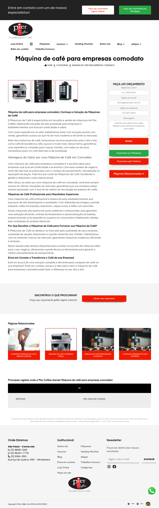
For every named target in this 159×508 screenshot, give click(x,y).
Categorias (62, 65)
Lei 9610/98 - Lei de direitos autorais (115, 422)
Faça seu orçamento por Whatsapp (135, 10)
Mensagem (128, 118)
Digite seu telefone (128, 108)
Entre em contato (20, 50)
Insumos (61, 45)
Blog (119, 45)
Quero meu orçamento (104, 299)
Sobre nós (105, 44)
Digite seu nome (129, 88)
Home (49, 65)
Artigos (135, 45)
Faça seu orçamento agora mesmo (98, 10)
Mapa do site (64, 473)
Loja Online (17, 44)
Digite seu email (128, 98)
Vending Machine (84, 44)
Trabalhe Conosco (45, 50)
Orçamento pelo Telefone (129, 162)
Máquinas (45, 44)
